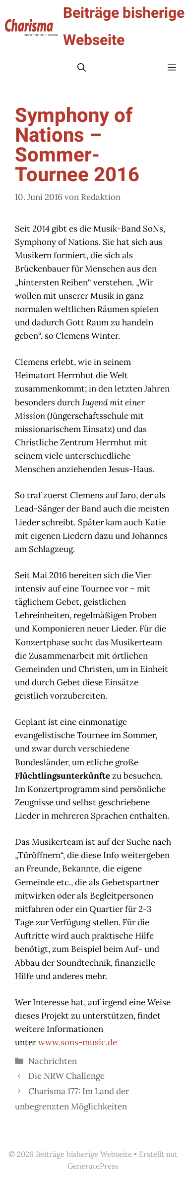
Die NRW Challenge (66, 1075)
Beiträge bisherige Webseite (124, 26)
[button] (81, 67)
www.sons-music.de (77, 1042)
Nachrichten (52, 1061)
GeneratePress (93, 1166)
